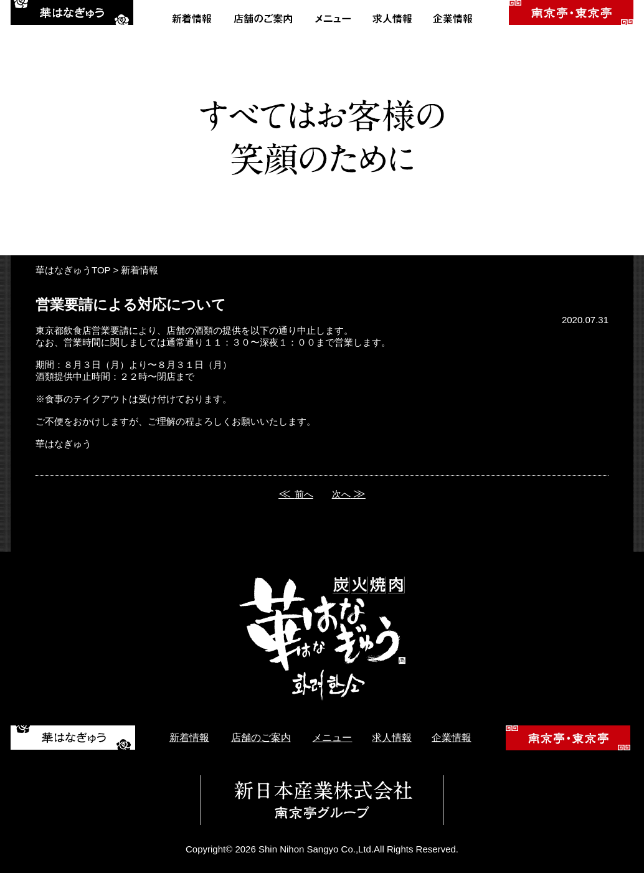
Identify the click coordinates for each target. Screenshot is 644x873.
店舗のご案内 (261, 737)
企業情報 (451, 737)
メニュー (332, 737)
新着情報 (139, 270)
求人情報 (392, 737)
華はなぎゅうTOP (73, 270)
